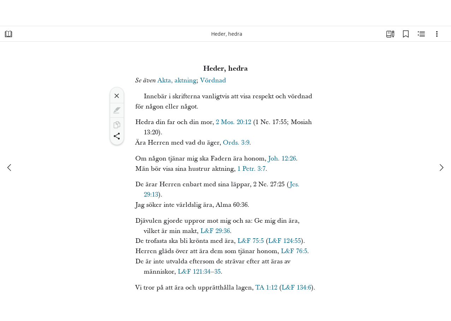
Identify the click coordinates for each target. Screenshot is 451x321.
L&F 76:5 (294, 251)
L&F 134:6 (296, 287)
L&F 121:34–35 (199, 271)
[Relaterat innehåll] (421, 34)
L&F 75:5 (250, 241)
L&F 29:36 (215, 231)
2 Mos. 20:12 (233, 122)
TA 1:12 (266, 287)
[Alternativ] (437, 34)
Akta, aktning (177, 80)
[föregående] (10, 167)
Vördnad (213, 80)
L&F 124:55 (284, 241)
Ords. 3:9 (236, 142)
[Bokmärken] (406, 34)
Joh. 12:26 (282, 158)
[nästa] (441, 167)
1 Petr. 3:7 (251, 168)
